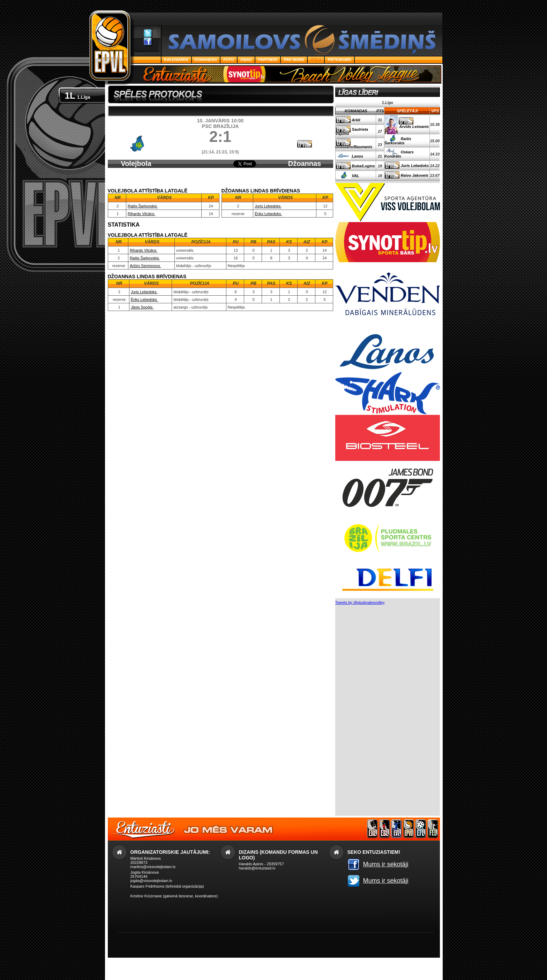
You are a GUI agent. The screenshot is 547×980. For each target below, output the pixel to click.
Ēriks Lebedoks (268, 214)
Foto (228, 60)
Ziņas (246, 60)
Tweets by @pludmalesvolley (360, 602)
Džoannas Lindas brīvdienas (304, 171)
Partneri (267, 60)
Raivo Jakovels (415, 175)
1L (77, 95)
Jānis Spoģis (142, 307)
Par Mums (294, 60)
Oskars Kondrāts (399, 154)
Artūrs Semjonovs (145, 266)
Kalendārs (176, 60)
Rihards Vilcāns (141, 214)
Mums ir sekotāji (386, 864)
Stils (315, 60)
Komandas (206, 60)
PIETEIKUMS (339, 60)
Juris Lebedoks (268, 206)
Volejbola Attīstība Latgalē (136, 167)
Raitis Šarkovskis (143, 206)
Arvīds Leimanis (414, 126)
